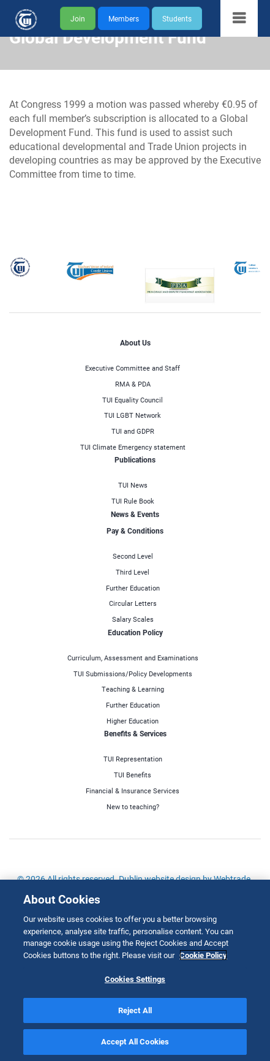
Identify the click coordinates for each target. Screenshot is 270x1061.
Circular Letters (133, 603)
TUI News (133, 484)
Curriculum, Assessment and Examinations (132, 657)
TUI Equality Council (132, 399)
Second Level (133, 556)
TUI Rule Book (132, 500)
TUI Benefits (132, 774)
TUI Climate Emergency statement (133, 446)
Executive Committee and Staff (132, 367)
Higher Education (133, 720)
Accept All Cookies (135, 1041)
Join (77, 18)
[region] (135, 970)
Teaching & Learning (133, 688)
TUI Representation (132, 758)
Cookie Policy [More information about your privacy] (203, 955)
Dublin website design (160, 879)
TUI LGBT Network (132, 415)
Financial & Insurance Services (132, 790)
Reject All (135, 1010)
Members (123, 18)
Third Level (132, 571)
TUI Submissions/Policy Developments (132, 673)
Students (177, 18)
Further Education (133, 587)
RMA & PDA (133, 383)
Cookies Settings (135, 978)
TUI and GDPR (132, 431)
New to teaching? (133, 806)
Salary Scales (133, 619)
